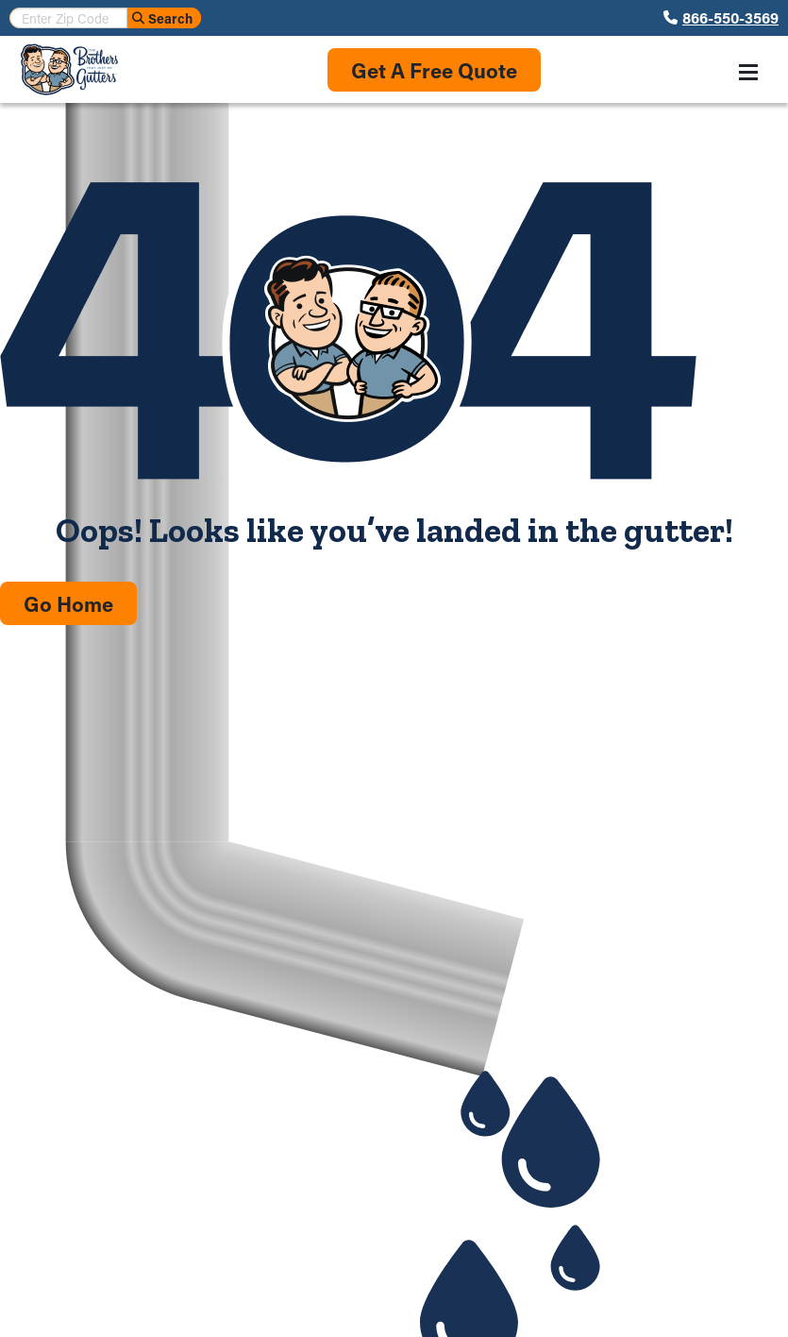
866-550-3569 (730, 17)
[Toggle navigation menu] (748, 71)
